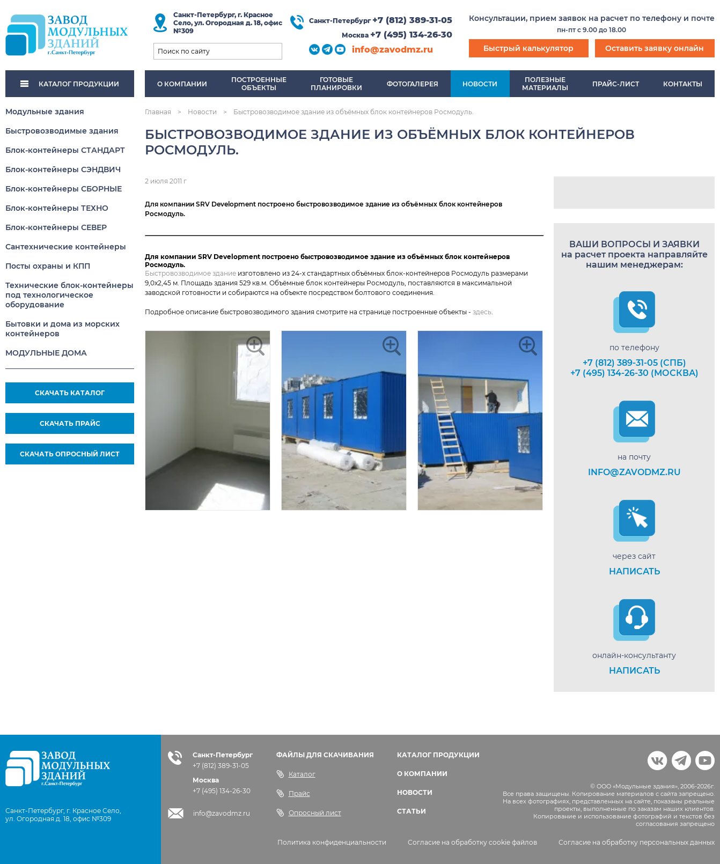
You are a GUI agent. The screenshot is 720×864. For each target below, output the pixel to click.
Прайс (293, 793)
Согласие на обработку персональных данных (637, 842)
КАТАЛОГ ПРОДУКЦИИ (69, 84)
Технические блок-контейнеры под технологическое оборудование (69, 294)
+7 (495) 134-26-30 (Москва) (634, 373)
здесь (482, 312)
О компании (182, 84)
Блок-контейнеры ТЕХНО (56, 208)
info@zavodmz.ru (392, 50)
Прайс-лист (615, 84)
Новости (479, 84)
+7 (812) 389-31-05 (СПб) (634, 363)
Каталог (295, 774)
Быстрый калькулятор (528, 48)
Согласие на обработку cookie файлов (472, 842)
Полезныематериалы (545, 84)
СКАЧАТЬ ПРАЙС (70, 423)
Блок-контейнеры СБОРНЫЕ (63, 189)
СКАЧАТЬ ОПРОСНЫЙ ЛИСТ (70, 454)
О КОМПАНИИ (422, 774)
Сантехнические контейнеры (65, 247)
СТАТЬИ (411, 811)
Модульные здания (44, 111)
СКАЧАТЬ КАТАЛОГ (70, 393)
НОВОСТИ (414, 792)
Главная (158, 112)
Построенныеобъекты (258, 84)
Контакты (682, 84)
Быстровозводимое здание (190, 273)
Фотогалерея (412, 84)
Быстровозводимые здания (62, 131)
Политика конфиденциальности (331, 842)
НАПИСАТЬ (634, 571)
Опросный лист (308, 812)
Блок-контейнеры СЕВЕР (56, 227)
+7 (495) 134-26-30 (411, 34)
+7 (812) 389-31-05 (412, 20)
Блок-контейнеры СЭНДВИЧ (63, 169)
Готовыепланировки (336, 84)
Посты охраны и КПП (47, 266)
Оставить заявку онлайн (654, 48)
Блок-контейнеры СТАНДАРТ (65, 150)
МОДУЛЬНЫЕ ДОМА (46, 353)
